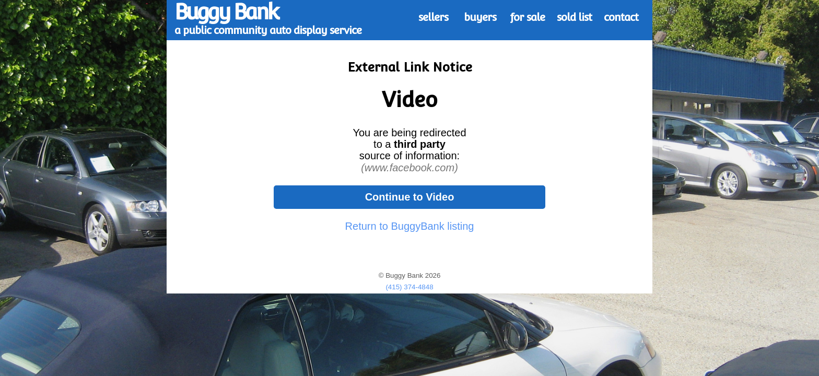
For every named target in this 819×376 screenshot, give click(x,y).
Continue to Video (409, 197)
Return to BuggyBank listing (409, 226)
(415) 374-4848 (409, 287)
